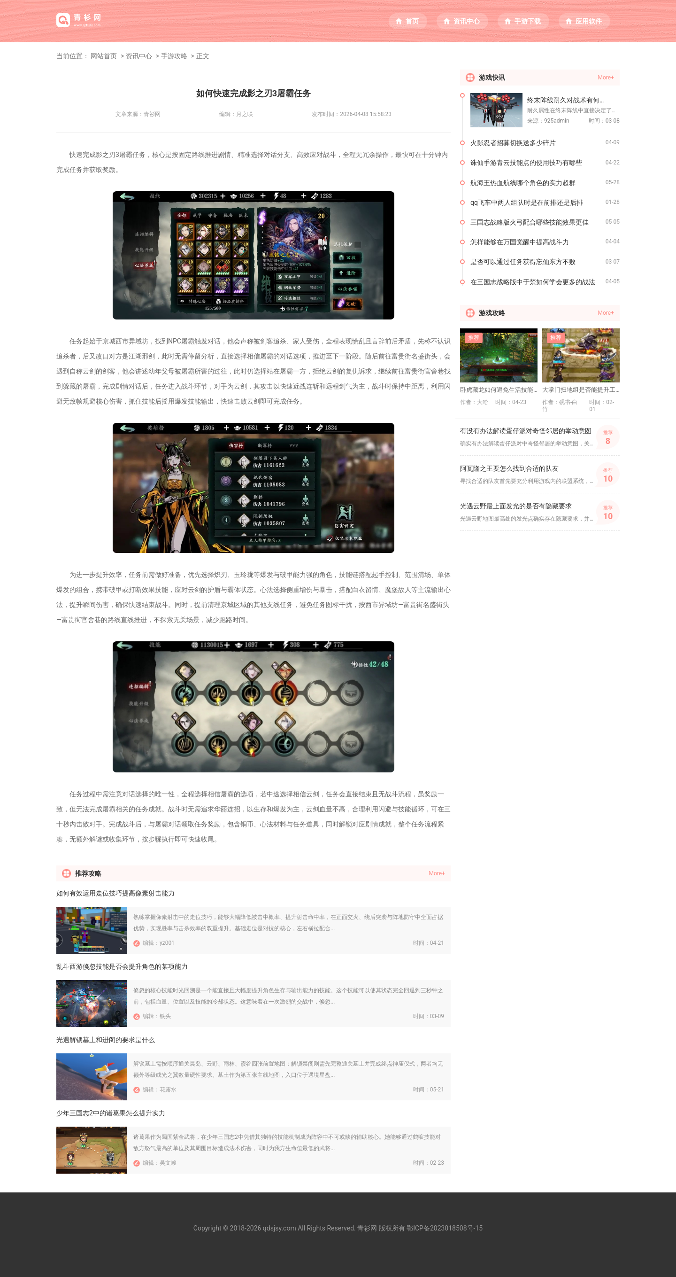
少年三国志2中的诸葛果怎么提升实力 (110, 1113)
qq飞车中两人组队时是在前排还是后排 (526, 202)
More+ (437, 873)
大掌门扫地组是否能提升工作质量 (581, 389)
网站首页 (104, 56)
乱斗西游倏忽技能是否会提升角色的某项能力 (122, 966)
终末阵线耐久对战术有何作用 (570, 100)
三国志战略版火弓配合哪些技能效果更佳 (529, 222)
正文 (202, 56)
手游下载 (528, 21)
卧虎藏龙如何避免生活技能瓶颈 (499, 389)
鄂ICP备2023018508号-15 (445, 1228)
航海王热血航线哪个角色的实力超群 (523, 183)
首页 (412, 21)
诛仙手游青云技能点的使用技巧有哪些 (526, 162)
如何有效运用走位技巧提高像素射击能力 (115, 893)
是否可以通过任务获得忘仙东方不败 (523, 261)
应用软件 (589, 21)
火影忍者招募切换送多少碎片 (513, 143)
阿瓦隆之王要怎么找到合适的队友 (509, 468)
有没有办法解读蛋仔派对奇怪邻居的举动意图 (526, 431)
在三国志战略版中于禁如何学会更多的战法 (532, 282)
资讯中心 (466, 21)
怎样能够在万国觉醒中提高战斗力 (519, 242)
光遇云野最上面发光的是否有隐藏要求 (516, 506)
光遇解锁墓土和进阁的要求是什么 (105, 1039)
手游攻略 (174, 56)
